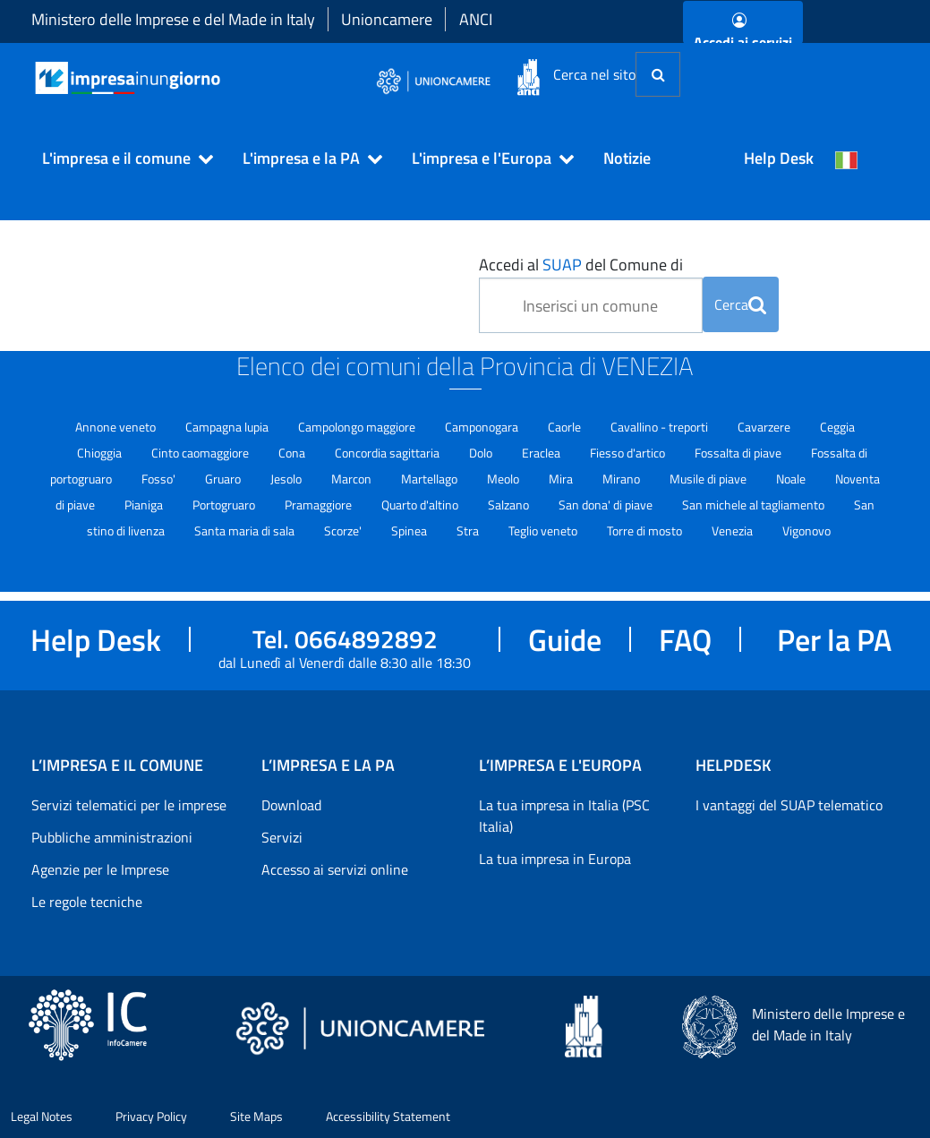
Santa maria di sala (245, 530)
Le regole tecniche (86, 901)
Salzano (510, 504)
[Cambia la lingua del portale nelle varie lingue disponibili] (847, 158)
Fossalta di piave (739, 452)
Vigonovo (806, 530)
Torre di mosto (646, 530)
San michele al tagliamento (754, 504)
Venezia (733, 530)
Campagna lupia (228, 426)
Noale (792, 478)
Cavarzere (765, 426)
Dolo (482, 452)
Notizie (627, 158)
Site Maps (256, 1116)
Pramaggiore (319, 504)
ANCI (475, 19)
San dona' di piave (607, 504)
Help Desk (779, 158)
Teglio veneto (544, 530)
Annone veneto (116, 426)
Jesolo (287, 478)
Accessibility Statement (388, 1116)
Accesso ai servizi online (334, 869)
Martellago (430, 478)
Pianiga (145, 504)
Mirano (622, 478)
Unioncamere (386, 19)
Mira (562, 478)
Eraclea (542, 452)
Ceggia (837, 426)
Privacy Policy (151, 1116)
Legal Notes (42, 1116)
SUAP (562, 264)
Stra (469, 530)
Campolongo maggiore (358, 426)
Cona (293, 452)
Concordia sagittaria (388, 452)
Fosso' (159, 478)
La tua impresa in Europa (555, 858)
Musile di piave (709, 478)
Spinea (410, 530)
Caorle (566, 426)
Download (291, 805)
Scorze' (344, 530)
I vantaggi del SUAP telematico (789, 805)
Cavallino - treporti (660, 426)
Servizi (282, 837)
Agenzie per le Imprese (100, 869)
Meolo (504, 478)
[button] (120, 158)
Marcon (352, 478)
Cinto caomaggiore (201, 452)
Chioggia (100, 452)
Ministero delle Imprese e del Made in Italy (173, 19)
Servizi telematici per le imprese (128, 805)
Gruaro (224, 478)
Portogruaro (225, 504)
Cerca (740, 304)
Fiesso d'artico (629, 452)
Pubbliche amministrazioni (111, 837)
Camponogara (483, 426)
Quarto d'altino (421, 504)
